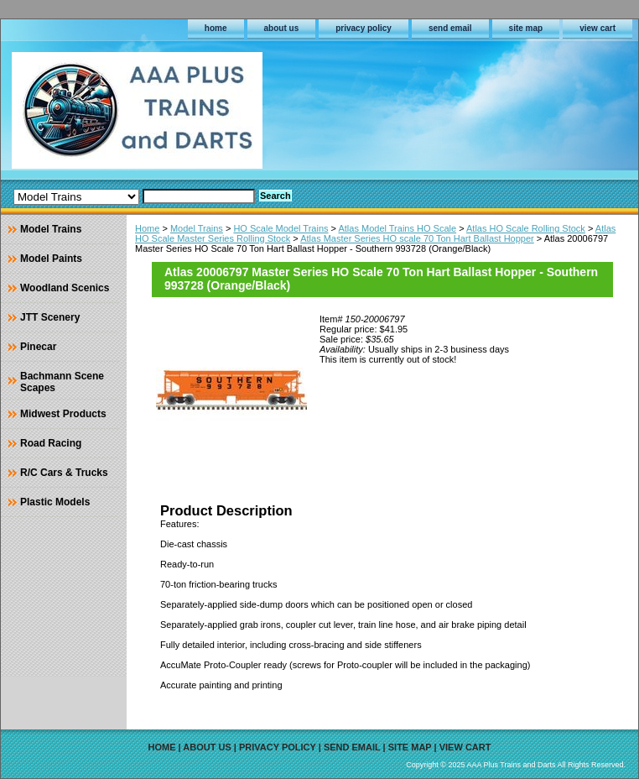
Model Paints (51, 258)
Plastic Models (55, 502)
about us (281, 28)
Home (147, 228)
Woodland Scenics (64, 288)
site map (526, 28)
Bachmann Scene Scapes (62, 382)
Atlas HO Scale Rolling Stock (525, 228)
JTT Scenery (50, 317)
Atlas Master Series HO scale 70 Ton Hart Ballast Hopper (417, 238)
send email (450, 28)
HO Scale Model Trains (280, 228)
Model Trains (196, 228)
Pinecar (38, 347)
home (216, 28)
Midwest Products (63, 414)
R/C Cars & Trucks (64, 472)
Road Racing (50, 443)
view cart (597, 28)
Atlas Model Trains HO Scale (397, 228)
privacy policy (363, 28)
